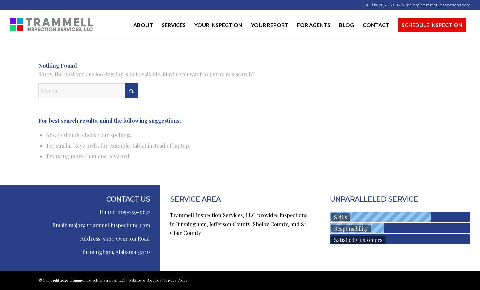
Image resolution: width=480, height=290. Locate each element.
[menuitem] (143, 25)
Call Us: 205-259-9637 (384, 5)
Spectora (154, 280)
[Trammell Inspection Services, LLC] (52, 25)
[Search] (88, 90)
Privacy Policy (176, 280)
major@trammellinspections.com (438, 5)
